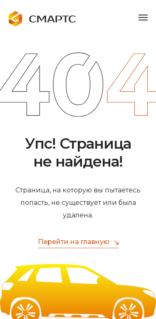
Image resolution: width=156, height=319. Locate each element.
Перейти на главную (78, 242)
